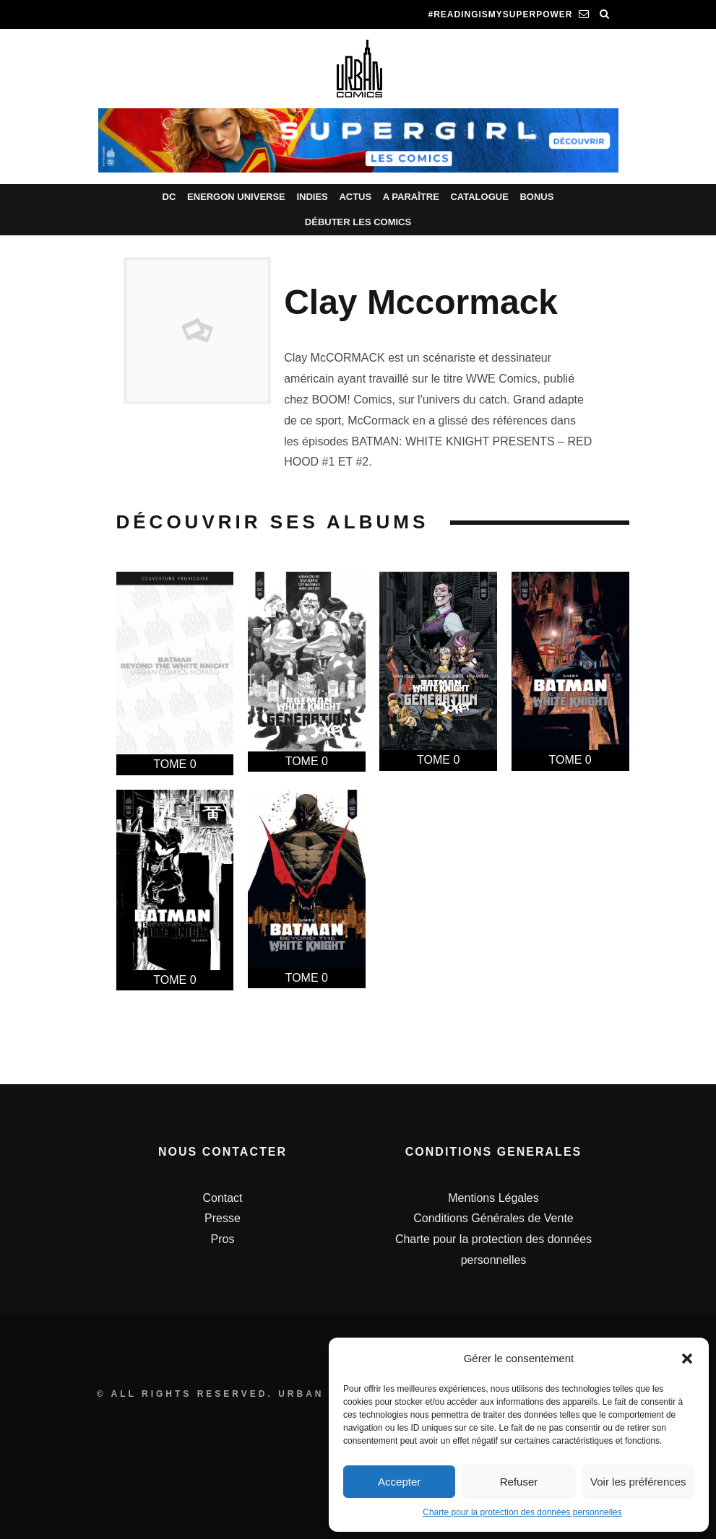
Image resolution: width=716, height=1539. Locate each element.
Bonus (536, 196)
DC (169, 196)
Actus (355, 196)
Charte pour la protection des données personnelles (522, 1512)
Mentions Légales (493, 1198)
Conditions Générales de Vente (493, 1218)
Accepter (399, 1481)
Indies (311, 196)
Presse (222, 1218)
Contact (222, 1198)
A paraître (411, 196)
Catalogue (479, 196)
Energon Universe (236, 196)
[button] (687, 1358)
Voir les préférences (638, 1481)
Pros (223, 1239)
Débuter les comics (358, 222)
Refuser (519, 1481)
